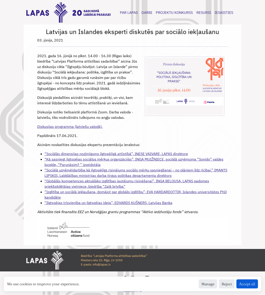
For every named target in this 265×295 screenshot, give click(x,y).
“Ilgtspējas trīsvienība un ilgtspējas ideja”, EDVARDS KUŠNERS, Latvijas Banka (108, 202)
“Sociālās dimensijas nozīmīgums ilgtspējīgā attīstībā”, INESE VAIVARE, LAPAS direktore (116, 153)
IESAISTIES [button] (224, 12)
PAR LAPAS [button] (129, 12)
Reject (227, 284)
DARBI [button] (146, 12)
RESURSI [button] (203, 12)
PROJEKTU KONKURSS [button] (174, 12)
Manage (207, 284)
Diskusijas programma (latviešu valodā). (70, 126)
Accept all (247, 284)
